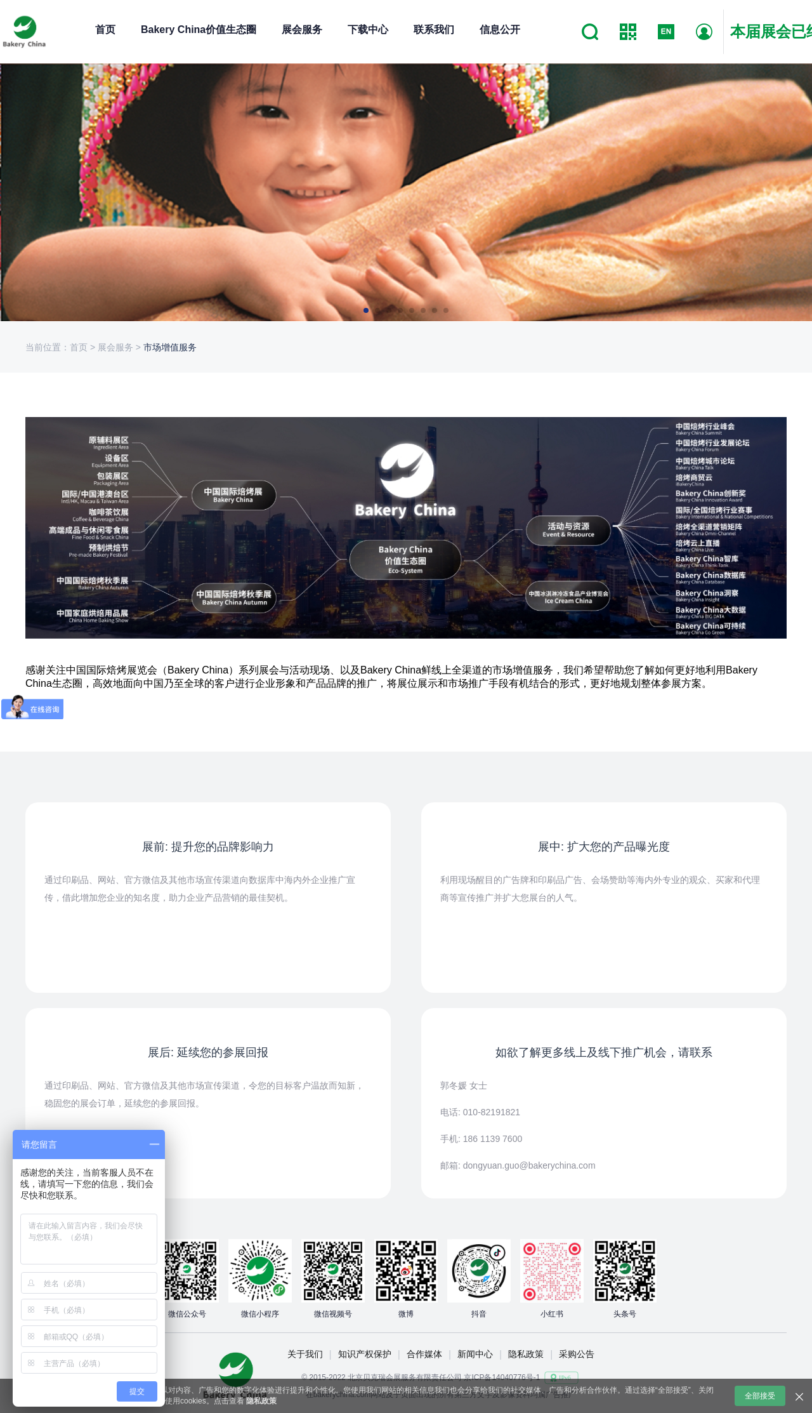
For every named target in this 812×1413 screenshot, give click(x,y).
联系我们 (434, 29)
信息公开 (500, 29)
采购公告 (576, 1354)
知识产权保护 (364, 1354)
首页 (105, 29)
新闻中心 (475, 1354)
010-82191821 (491, 1112)
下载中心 (368, 29)
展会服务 (302, 29)
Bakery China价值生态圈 (198, 29)
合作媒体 (424, 1354)
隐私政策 (526, 1354)
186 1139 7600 (492, 1139)
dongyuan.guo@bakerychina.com (529, 1165)
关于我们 (305, 1354)
